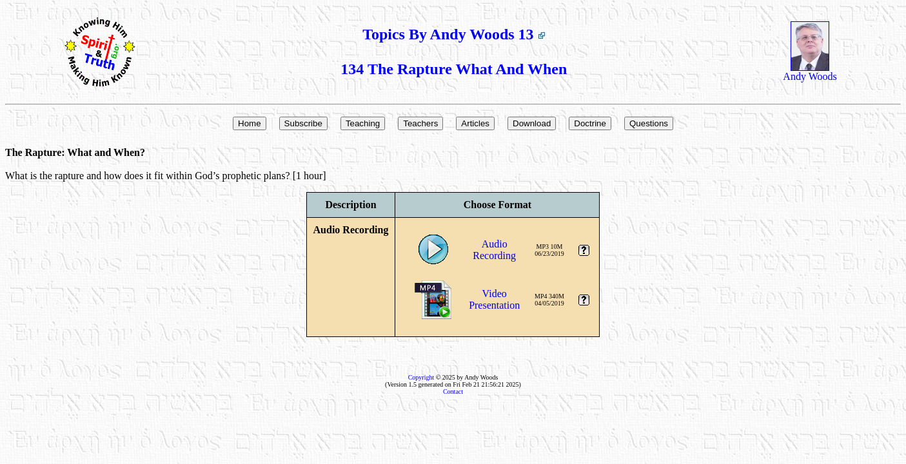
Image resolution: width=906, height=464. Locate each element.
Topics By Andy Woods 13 (453, 34)
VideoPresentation (494, 299)
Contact (453, 391)
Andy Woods (809, 72)
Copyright (421, 377)
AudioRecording (494, 249)
